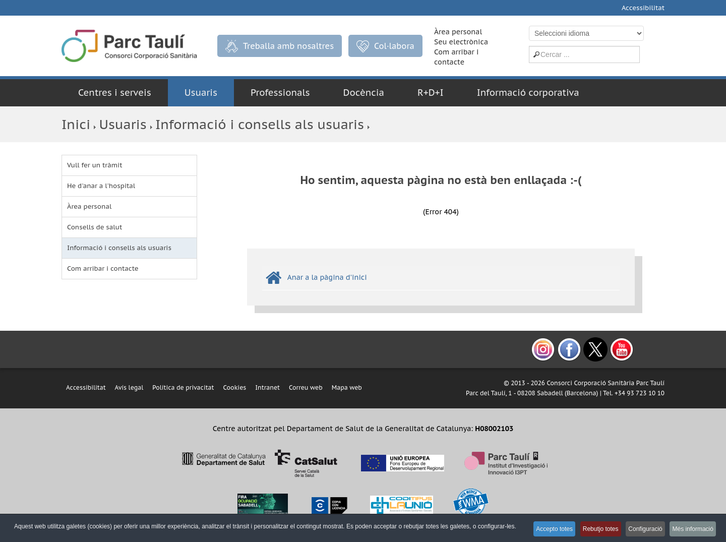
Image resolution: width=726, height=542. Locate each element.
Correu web (306, 387)
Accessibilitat (643, 8)
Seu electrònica (461, 41)
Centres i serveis (114, 92)
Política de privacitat (183, 387)
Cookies (234, 387)
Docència (363, 92)
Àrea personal (458, 31)
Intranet (267, 387)
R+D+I (430, 92)
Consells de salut (94, 227)
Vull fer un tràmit (94, 165)
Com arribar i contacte (103, 268)
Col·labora (385, 46)
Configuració (639, 529)
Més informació (691, 529)
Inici (76, 124)
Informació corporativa (528, 92)
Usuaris (201, 92)
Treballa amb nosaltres (279, 46)
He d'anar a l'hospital (101, 186)
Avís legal (129, 387)
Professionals (280, 92)
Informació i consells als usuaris (259, 124)
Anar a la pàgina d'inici (327, 277)
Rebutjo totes (590, 529)
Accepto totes (538, 529)
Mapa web (347, 387)
